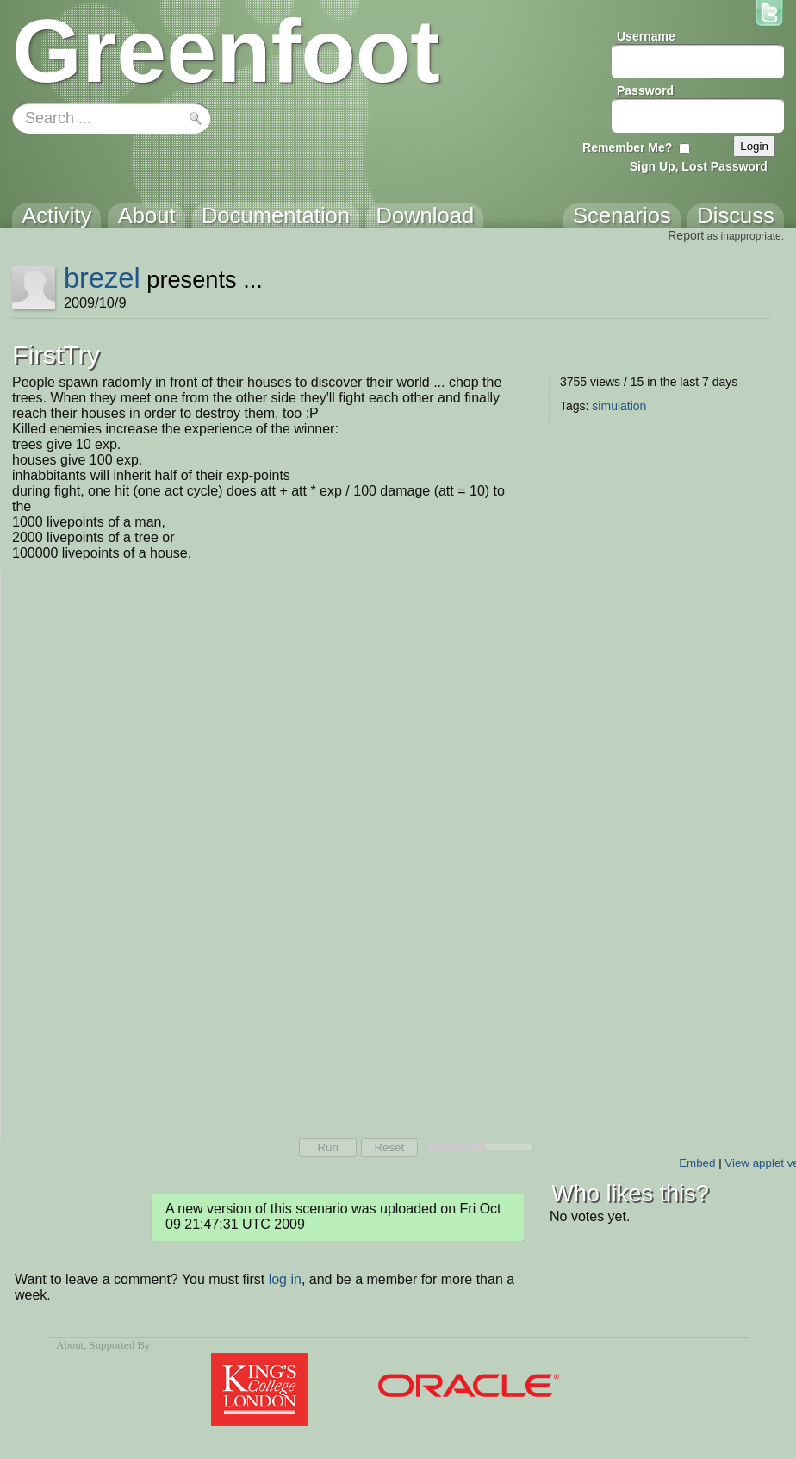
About (70, 1345)
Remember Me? (627, 147)
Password (645, 90)
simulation (619, 406)
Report (686, 235)
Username (646, 36)
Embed (697, 1163)
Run (327, 1147)
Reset (389, 1147)
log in (285, 1279)
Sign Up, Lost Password (699, 166)
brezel (102, 278)
